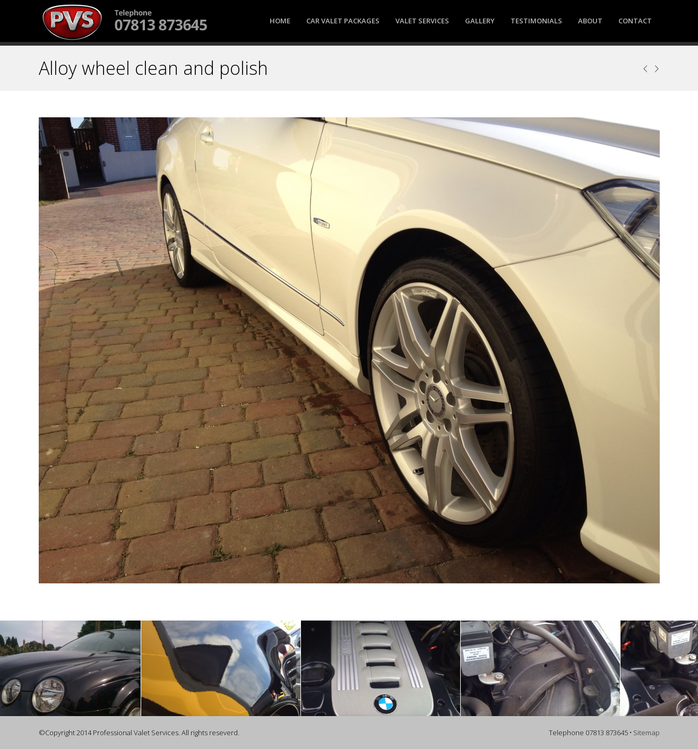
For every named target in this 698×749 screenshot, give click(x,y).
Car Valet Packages (343, 20)
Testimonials (536, 20)
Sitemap (646, 732)
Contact (635, 20)
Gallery (480, 20)
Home (280, 20)
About (590, 20)
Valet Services (422, 20)
